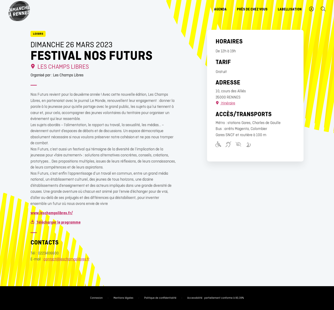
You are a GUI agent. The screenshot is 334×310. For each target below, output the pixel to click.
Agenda (220, 9)
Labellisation (290, 9)
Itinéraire (225, 103)
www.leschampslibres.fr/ (51, 213)
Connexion (96, 298)
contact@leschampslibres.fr (66, 259)
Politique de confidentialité (160, 298)
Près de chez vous (252, 9)
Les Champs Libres (59, 67)
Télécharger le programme (55, 222)
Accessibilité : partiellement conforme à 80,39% (215, 298)
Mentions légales (123, 298)
